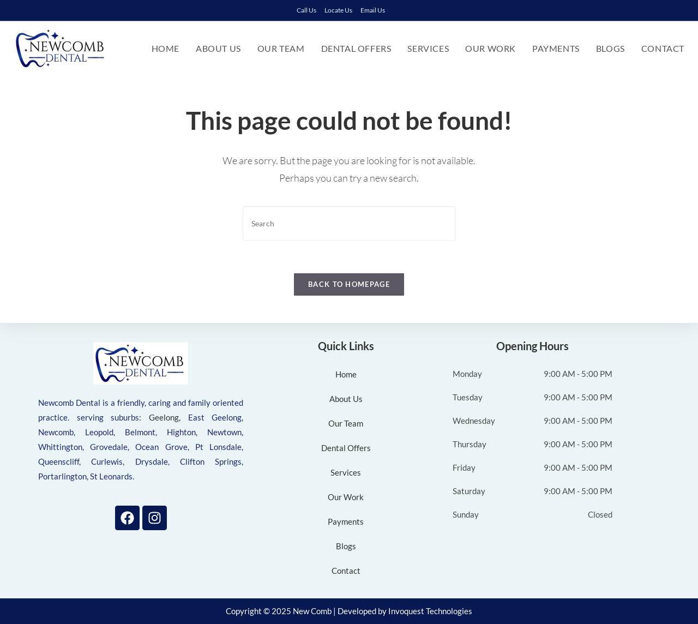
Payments (346, 521)
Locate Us (338, 10)
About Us (346, 399)
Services (345, 472)
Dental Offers (346, 448)
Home (346, 374)
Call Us (306, 10)
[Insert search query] (349, 223)
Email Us (372, 10)
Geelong (164, 417)
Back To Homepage (349, 284)
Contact (346, 570)
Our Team (345, 423)
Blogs (346, 546)
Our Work (346, 497)
